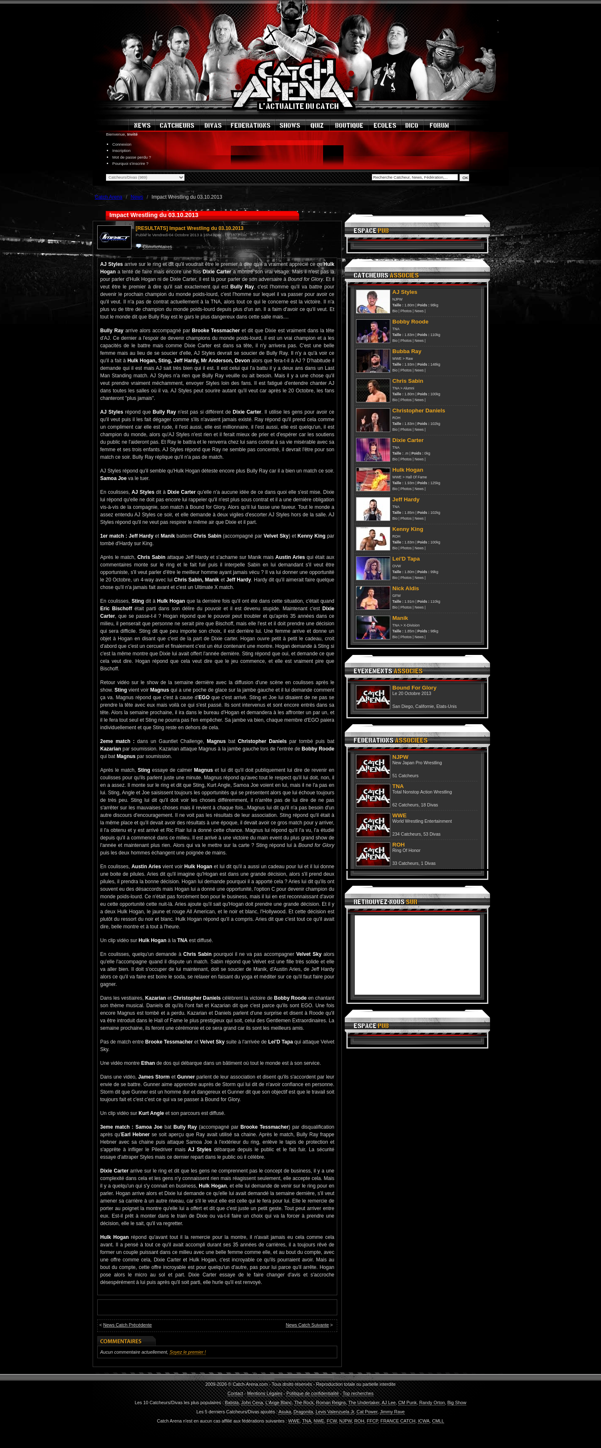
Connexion (121, 144)
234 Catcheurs (406, 833)
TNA (395, 329)
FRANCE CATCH (398, 1420)
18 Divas (429, 804)
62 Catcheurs (405, 804)
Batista (232, 1402)
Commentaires (157, 246)
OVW (396, 566)
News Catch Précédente (127, 1324)
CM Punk (407, 1402)
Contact (235, 1393)
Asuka (284, 1411)
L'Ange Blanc (278, 1402)
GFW (396, 596)
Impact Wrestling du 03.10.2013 (206, 228)
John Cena (252, 1402)
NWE (319, 1420)
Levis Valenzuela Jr (335, 1411)
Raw (409, 358)
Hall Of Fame (416, 477)
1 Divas (428, 863)
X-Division (412, 625)
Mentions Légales (265, 1393)
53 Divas (431, 833)
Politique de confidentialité (312, 1393)
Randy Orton (431, 1402)
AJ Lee (388, 1402)
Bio (394, 311)
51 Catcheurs (405, 775)
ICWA (423, 1420)
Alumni (408, 388)
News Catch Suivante (307, 1324)
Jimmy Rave (392, 1411)
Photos (406, 311)
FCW (332, 1420)
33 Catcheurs (405, 863)
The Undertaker (363, 1402)
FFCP (372, 1420)
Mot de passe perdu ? (131, 157)
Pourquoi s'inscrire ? (130, 163)
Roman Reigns (331, 1402)
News (419, 311)
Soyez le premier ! (187, 1351)
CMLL (438, 1420)
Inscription (121, 150)
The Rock (303, 1402)
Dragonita (303, 1411)
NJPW (397, 299)
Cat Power (366, 1411)
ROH (396, 418)
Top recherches (358, 1393)
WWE (397, 358)
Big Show (457, 1402)
